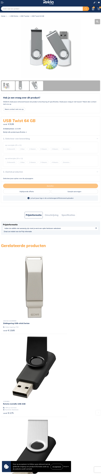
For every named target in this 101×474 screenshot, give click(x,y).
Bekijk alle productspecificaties (15, 132)
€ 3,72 (58, 380)
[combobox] (42, 8)
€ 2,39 (8, 382)
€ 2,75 (58, 315)
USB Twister (24, 16)
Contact (4, 444)
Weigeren (66, 466)
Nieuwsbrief (55, 428)
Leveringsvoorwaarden (59, 454)
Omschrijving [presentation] (51, 215)
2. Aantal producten (13, 172)
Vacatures (55, 421)
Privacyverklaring (57, 447)
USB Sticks (14, 16)
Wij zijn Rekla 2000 (58, 425)
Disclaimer (55, 450)
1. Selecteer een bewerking (16, 138)
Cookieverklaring (57, 444)
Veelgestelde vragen (58, 431)
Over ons (54, 418)
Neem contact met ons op (14, 109)
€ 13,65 (9, 313)
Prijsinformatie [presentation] (34, 215)
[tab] (34, 215)
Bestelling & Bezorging (9, 447)
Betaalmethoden (7, 450)
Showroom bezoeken (59, 434)
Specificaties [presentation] (68, 215)
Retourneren (5, 454)
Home (3, 16)
